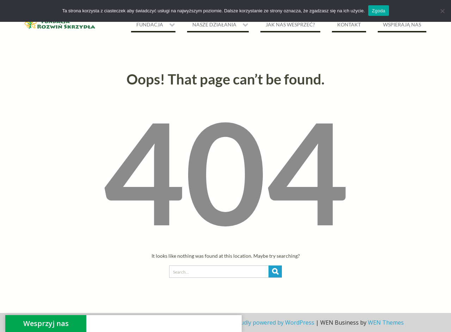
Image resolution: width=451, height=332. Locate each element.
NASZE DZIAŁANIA (214, 24)
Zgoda (378, 10)
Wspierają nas (402, 24)
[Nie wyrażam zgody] (442, 10)
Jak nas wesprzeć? (290, 24)
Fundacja (149, 24)
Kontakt (349, 24)
